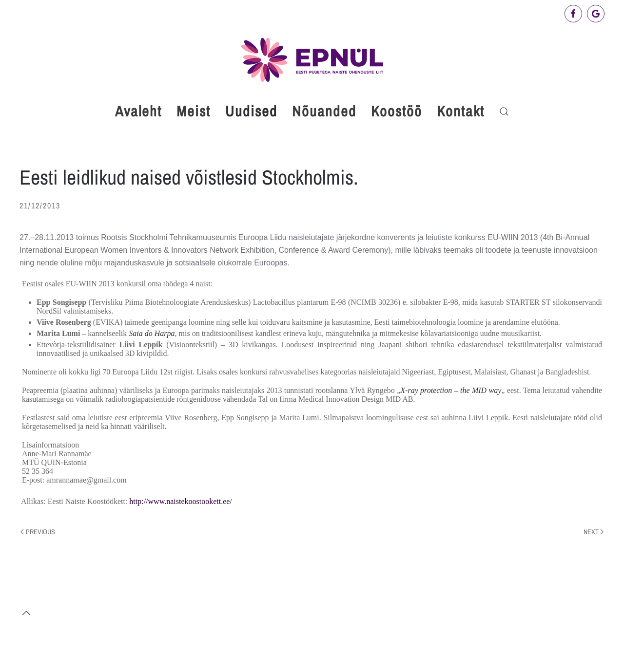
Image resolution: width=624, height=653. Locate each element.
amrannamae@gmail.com (86, 480)
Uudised (251, 111)
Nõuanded (324, 111)
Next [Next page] (594, 531)
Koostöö (396, 111)
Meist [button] (193, 111)
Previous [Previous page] (37, 531)
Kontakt (461, 111)
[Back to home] (312, 59)
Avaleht (138, 111)
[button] (504, 111)
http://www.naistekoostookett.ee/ (180, 501)
